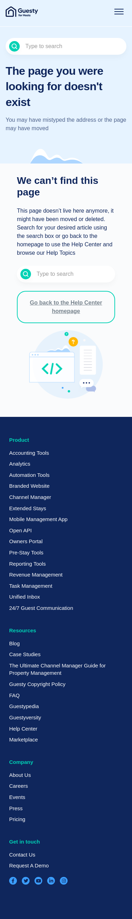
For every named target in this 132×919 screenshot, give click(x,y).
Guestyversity (25, 717)
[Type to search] (66, 46)
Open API (20, 530)
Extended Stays (27, 508)
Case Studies (24, 654)
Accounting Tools (29, 453)
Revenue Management (36, 575)
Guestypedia (24, 706)
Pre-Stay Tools (26, 552)
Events (17, 797)
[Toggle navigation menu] (119, 12)
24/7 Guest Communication (41, 608)
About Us (20, 775)
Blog (14, 643)
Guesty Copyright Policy (37, 684)
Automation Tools (29, 475)
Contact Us (22, 855)
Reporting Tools (27, 564)
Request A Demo (29, 865)
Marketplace (23, 739)
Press (16, 808)
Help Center (23, 729)
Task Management (30, 586)
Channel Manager (30, 497)
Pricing (17, 819)
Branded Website (29, 486)
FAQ (14, 695)
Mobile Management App (38, 519)
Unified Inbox (24, 597)
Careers (18, 786)
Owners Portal (26, 541)
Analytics (19, 464)
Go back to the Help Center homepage (66, 307)
